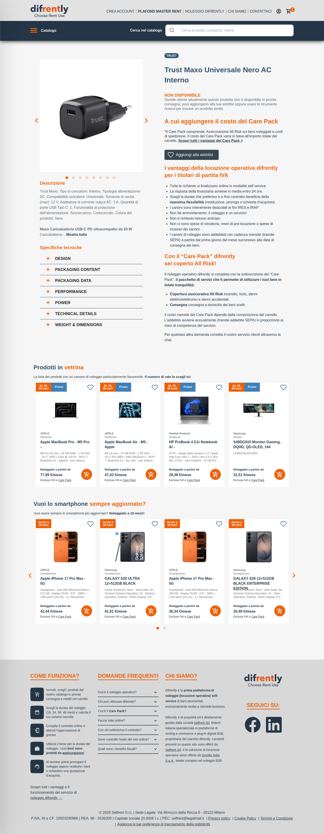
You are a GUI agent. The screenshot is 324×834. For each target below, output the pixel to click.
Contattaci (261, 11)
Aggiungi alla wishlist (194, 154)
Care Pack (64, 480)
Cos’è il (112, 711)
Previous (36, 116)
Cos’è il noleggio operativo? (117, 692)
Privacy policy (219, 818)
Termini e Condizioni (276, 818)
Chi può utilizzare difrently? (117, 701)
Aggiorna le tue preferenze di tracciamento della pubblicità (163, 824)
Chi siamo (237, 11)
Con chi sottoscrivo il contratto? (120, 730)
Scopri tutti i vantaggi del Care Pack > (210, 141)
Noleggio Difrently (204, 11)
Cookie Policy (245, 818)
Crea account (120, 11)
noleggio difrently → (46, 798)
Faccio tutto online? (111, 720)
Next (146, 116)
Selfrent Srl (201, 723)
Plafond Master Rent (160, 11)
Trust (171, 55)
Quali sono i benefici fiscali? (117, 749)
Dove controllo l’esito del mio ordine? (123, 739)
